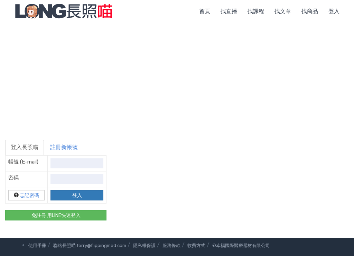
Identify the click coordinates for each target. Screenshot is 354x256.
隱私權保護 (144, 245)
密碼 (13, 178)
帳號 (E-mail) (23, 162)
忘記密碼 (29, 195)
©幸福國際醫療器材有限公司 (241, 245)
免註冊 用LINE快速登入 (56, 215)
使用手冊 (37, 245)
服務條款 (171, 245)
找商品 (309, 11)
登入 (333, 11)
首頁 (204, 11)
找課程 (256, 11)
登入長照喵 (24, 147)
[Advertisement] (177, 74)
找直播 (229, 11)
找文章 (282, 11)
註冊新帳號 (64, 147)
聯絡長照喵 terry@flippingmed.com (89, 245)
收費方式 (196, 245)
